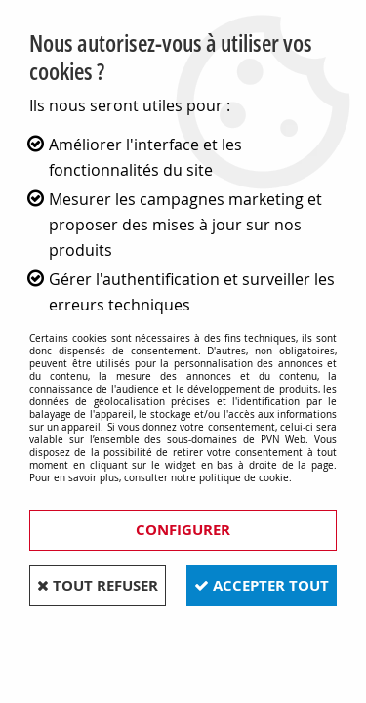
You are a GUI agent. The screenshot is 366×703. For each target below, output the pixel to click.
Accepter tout (261, 585)
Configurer (183, 529)
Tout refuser (97, 585)
